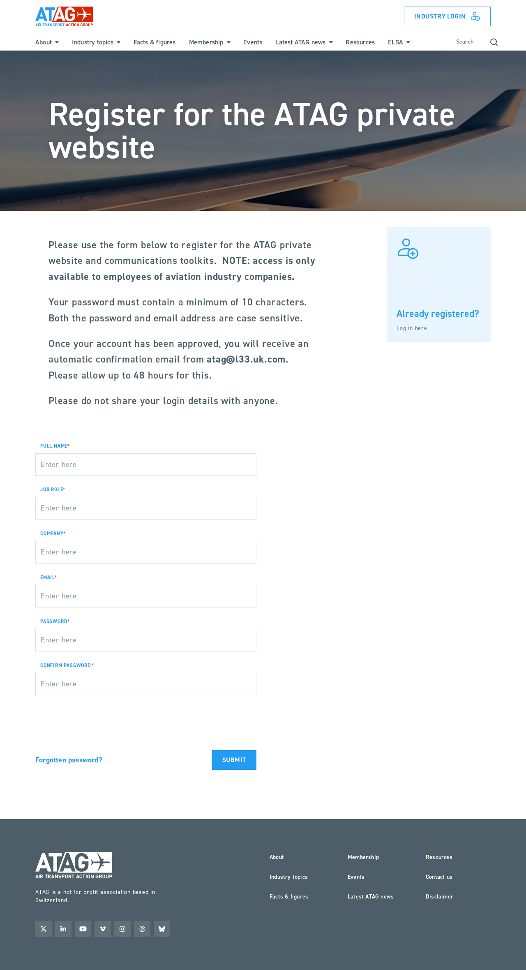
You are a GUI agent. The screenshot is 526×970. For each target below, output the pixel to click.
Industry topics (289, 877)
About (277, 857)
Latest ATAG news (371, 897)
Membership (363, 857)
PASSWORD (53, 621)
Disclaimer (439, 897)
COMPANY (52, 533)
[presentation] (97, 718)
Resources (439, 857)
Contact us (439, 877)
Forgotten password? (68, 760)
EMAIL (47, 577)
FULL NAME (53, 446)
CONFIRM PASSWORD (65, 665)
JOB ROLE (51, 489)
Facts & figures (289, 897)
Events (356, 877)
